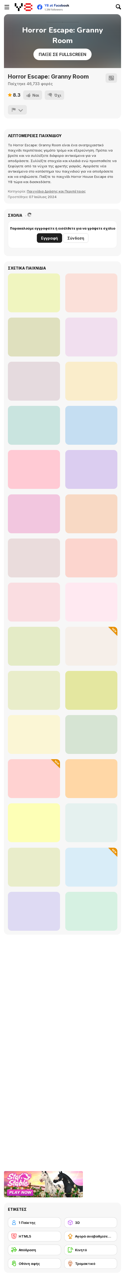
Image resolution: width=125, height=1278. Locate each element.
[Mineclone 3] (34, 292)
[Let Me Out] (34, 337)
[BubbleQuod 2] (34, 602)
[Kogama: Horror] (34, 513)
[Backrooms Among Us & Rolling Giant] (91, 513)
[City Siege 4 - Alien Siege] (91, 911)
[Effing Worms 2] (34, 911)
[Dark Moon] (91, 337)
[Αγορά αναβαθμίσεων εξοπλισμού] (90, 1236)
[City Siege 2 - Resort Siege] (34, 734)
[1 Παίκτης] (34, 1222)
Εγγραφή (49, 238)
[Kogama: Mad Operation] (34, 469)
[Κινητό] (90, 1250)
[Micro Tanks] (91, 558)
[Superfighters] (91, 734)
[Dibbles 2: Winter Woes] (91, 822)
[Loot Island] (91, 646)
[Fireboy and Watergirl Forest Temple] (91, 778)
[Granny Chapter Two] (34, 381)
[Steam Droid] (91, 602)
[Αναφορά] (17, 110)
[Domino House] (91, 292)
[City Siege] (34, 646)
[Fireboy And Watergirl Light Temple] (91, 690)
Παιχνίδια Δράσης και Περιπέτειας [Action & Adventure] (56, 191)
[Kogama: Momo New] (91, 425)
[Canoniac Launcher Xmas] (34, 867)
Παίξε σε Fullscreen (62, 54)
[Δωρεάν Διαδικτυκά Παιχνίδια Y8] (23, 7)
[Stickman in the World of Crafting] (34, 778)
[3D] (90, 1222)
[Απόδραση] (34, 1250)
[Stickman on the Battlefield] (91, 867)
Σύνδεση (75, 238)
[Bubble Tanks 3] (34, 690)
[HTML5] (34, 1236)
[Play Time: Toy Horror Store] (34, 425)
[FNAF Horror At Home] (91, 469)
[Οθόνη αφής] (34, 1263)
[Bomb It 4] (34, 822)
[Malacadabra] (91, 381)
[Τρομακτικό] (90, 1263)
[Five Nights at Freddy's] (34, 558)
